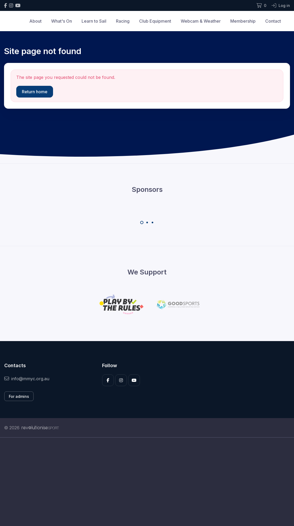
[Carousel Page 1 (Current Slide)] (141, 222)
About (35, 21)
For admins (19, 396)
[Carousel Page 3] (152, 222)
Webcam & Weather (201, 21)
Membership (243, 21)
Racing (123, 21)
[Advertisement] (147, 487)
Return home (34, 91)
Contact (273, 21)
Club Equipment (155, 21)
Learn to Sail (94, 21)
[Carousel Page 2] (147, 222)
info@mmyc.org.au (26, 378)
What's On (61, 21)
